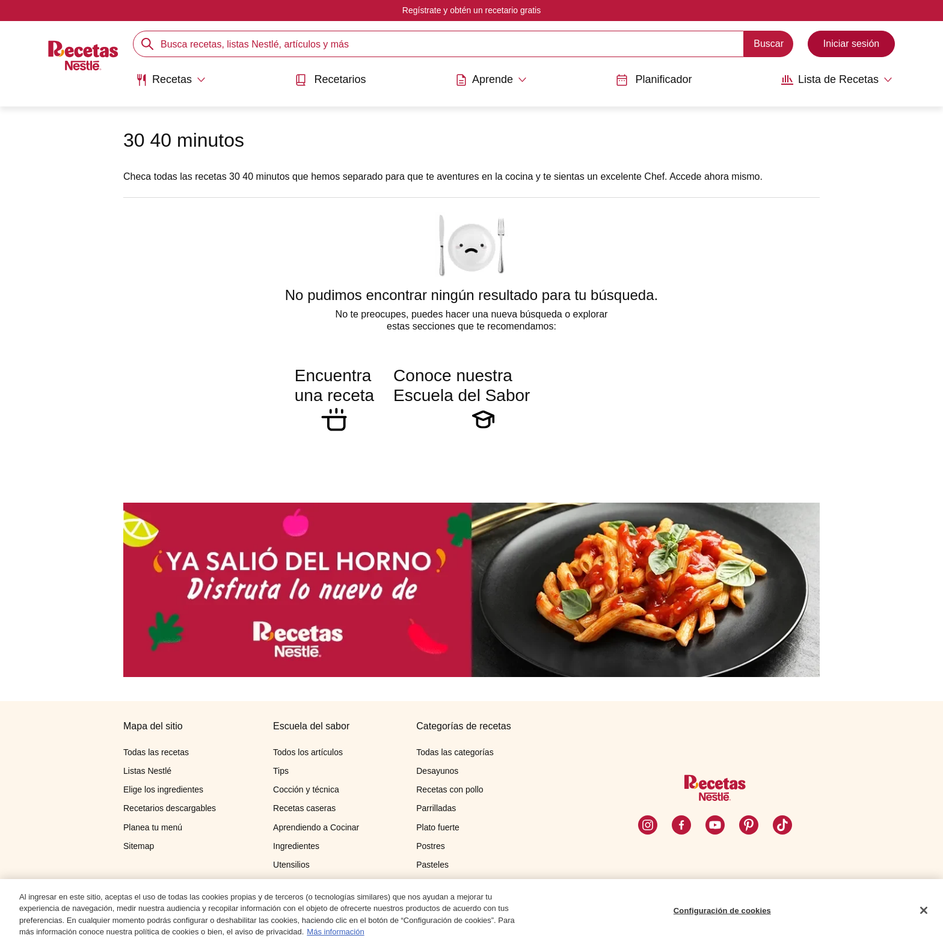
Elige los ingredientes (163, 789)
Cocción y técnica (306, 789)
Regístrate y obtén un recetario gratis (471, 10)
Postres (430, 846)
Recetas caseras (304, 808)
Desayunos (437, 771)
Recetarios (330, 79)
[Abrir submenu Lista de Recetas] (836, 80)
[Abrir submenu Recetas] (170, 80)
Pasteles (432, 864)
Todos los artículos (308, 752)
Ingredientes (296, 846)
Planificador (654, 79)
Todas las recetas (156, 752)
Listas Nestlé (147, 771)
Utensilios (291, 864)
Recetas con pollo (449, 789)
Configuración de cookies (722, 911)
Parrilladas (436, 808)
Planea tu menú (152, 827)
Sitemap (138, 846)
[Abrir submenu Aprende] (491, 80)
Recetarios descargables (169, 808)
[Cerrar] (924, 911)
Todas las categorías (454, 752)
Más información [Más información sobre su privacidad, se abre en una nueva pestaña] (335, 932)
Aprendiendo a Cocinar (316, 827)
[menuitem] (170, 84)
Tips (281, 771)
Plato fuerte (437, 827)
